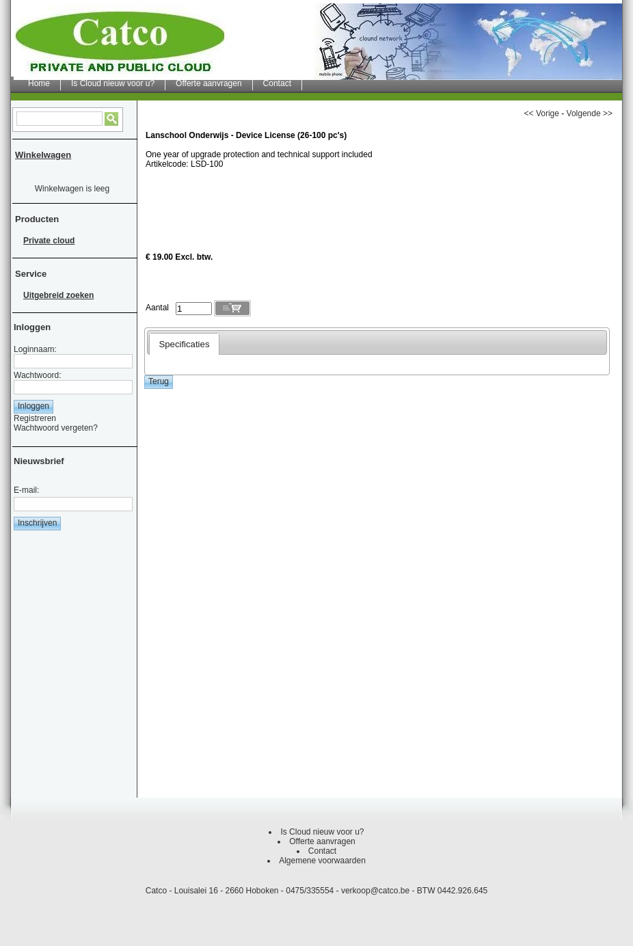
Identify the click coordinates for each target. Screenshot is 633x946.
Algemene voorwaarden (322, 860)
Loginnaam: (35, 349)
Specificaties (184, 344)
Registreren (35, 418)
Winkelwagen (43, 155)
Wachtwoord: (38, 375)
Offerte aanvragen (322, 841)
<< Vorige (541, 113)
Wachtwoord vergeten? (56, 428)
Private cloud (49, 240)
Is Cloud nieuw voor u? (322, 832)
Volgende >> (589, 113)
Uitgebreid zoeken (58, 295)
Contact (322, 851)
